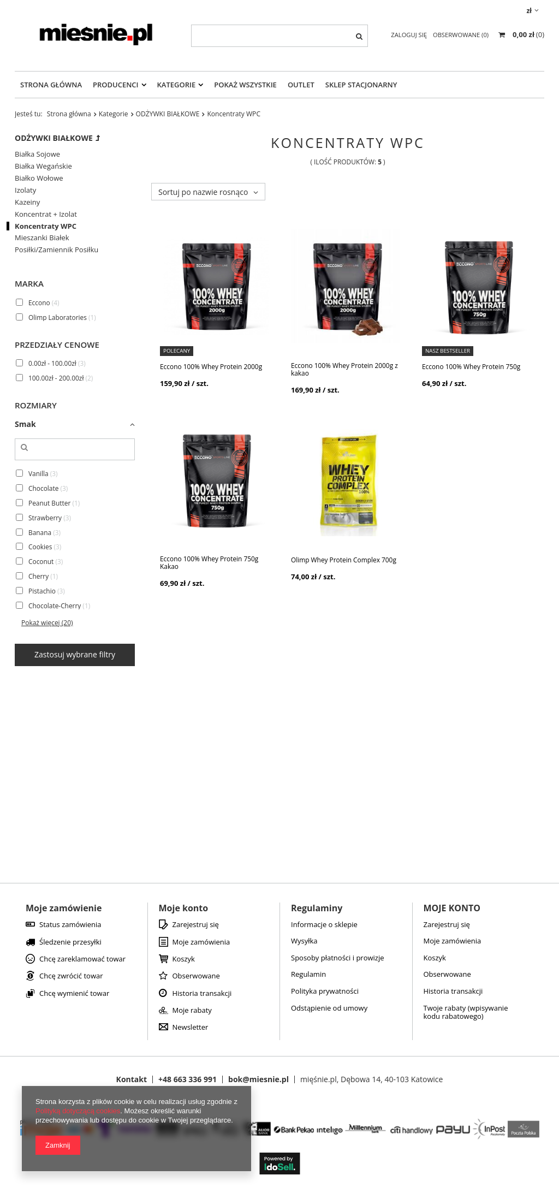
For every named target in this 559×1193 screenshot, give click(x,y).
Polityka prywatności (325, 991)
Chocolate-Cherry (54, 605)
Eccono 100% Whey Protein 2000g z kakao (344, 369)
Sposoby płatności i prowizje (337, 958)
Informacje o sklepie (324, 925)
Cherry (38, 576)
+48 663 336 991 (187, 1079)
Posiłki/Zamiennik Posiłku (56, 249)
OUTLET (301, 85)
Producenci (116, 85)
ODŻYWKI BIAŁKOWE (168, 113)
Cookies (40, 546)
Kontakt (131, 1079)
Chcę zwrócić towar (71, 976)
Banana (39, 531)
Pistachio (42, 590)
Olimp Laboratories (57, 316)
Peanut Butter (49, 502)
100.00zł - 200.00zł (56, 377)
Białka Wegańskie (43, 166)
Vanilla (38, 472)
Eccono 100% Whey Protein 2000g (211, 366)
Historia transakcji (202, 993)
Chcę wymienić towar (74, 993)
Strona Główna (51, 85)
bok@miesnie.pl (258, 1079)
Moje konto (184, 908)
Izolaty (25, 190)
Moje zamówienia (201, 942)
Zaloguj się (410, 35)
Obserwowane (196, 976)
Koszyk (184, 959)
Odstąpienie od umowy (329, 1008)
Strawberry (45, 517)
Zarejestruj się (196, 925)
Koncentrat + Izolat (46, 214)
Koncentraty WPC (45, 226)
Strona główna (69, 113)
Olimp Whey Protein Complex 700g (343, 559)
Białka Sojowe (37, 154)
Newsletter (191, 1027)
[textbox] (279, 36)
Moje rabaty (192, 1010)
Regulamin (308, 974)
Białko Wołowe (39, 178)
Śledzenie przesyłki (70, 942)
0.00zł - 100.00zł (52, 363)
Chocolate (43, 487)
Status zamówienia (70, 925)
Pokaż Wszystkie (245, 85)
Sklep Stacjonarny (361, 85)
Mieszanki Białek (42, 237)
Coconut (40, 561)
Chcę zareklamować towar (82, 959)
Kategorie (176, 85)
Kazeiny (27, 202)
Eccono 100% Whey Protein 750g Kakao (209, 563)
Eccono (39, 302)
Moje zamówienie (64, 908)
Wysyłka (304, 941)
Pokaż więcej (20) (47, 622)
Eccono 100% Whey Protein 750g (471, 366)
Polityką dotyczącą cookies (77, 1111)
